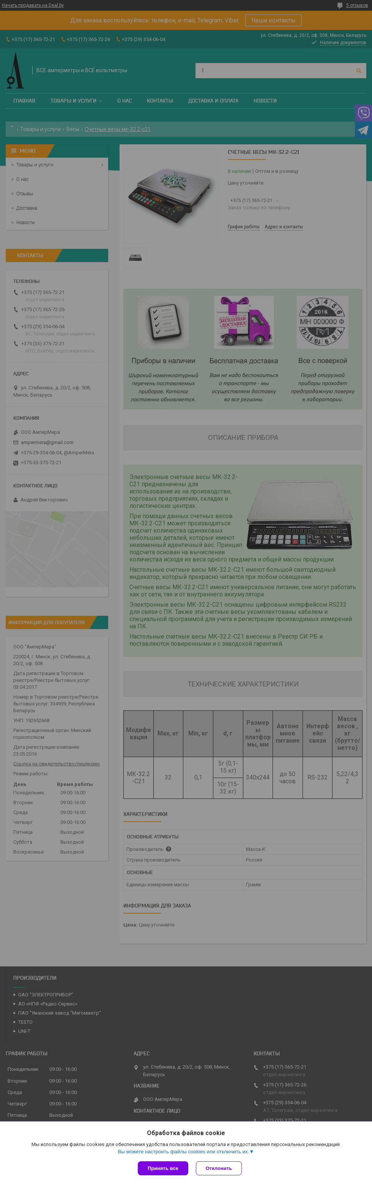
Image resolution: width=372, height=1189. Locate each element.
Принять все (163, 1168)
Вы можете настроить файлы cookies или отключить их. (183, 1151)
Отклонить (219, 1168)
